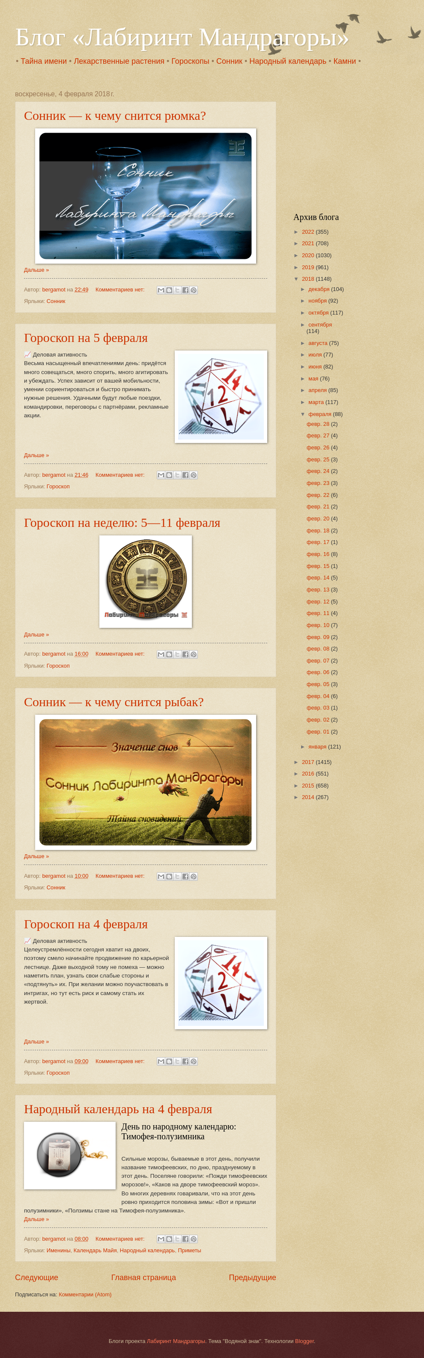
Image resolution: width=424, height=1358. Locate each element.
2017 (309, 762)
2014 (309, 797)
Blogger (304, 1341)
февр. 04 (319, 696)
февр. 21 (319, 506)
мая (314, 378)
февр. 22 (319, 495)
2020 (309, 255)
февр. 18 (319, 530)
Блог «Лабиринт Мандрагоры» (182, 37)
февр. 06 (319, 672)
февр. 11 (319, 613)
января (318, 746)
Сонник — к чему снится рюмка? (115, 115)
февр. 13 (319, 589)
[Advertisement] (346, 143)
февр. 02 (319, 719)
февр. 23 (319, 483)
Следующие (36, 1277)
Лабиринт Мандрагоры (176, 1341)
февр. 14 (319, 577)
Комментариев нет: (121, 289)
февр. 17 (319, 542)
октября (319, 312)
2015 (309, 785)
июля (315, 354)
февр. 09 (319, 637)
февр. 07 (319, 660)
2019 (309, 267)
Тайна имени (44, 61)
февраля (320, 414)
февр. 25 (319, 459)
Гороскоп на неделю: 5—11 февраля (122, 522)
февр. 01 (319, 731)
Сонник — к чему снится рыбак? (114, 702)
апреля (318, 390)
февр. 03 (319, 707)
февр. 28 (319, 424)
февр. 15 (319, 566)
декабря (319, 289)
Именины (59, 1250)
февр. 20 (319, 518)
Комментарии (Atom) (85, 1294)
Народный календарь (287, 61)
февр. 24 (319, 471)
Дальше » (36, 270)
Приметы (189, 1250)
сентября (320, 324)
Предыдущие (252, 1277)
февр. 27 (319, 435)
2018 (309, 279)
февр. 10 (319, 625)
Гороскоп (58, 486)
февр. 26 (319, 447)
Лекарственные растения (119, 61)
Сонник (229, 61)
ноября (318, 300)
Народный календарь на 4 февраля (118, 1109)
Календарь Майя (95, 1250)
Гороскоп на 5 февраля (86, 337)
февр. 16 (319, 554)
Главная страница (143, 1277)
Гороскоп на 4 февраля (86, 924)
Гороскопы (190, 61)
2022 (309, 232)
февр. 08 (319, 648)
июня (315, 366)
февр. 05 (319, 684)
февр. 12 (319, 601)
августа (318, 343)
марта (316, 402)
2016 (309, 773)
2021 (309, 243)
